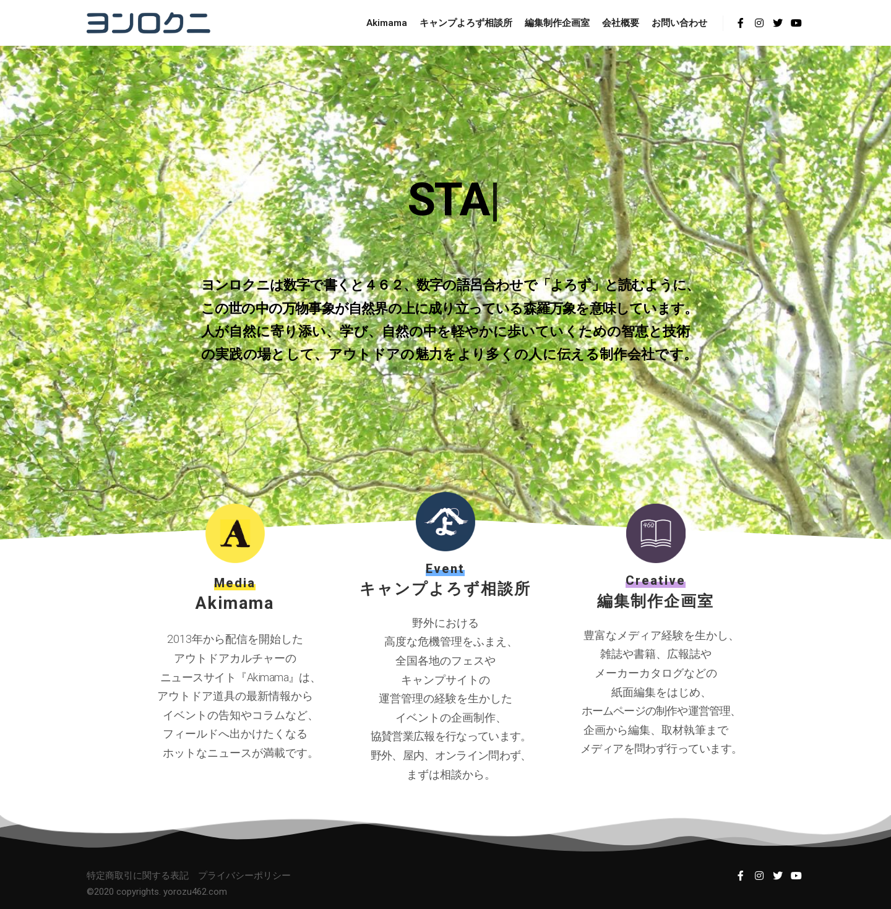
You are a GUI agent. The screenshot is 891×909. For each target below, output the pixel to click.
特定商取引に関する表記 (138, 875)
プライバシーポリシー (244, 875)
